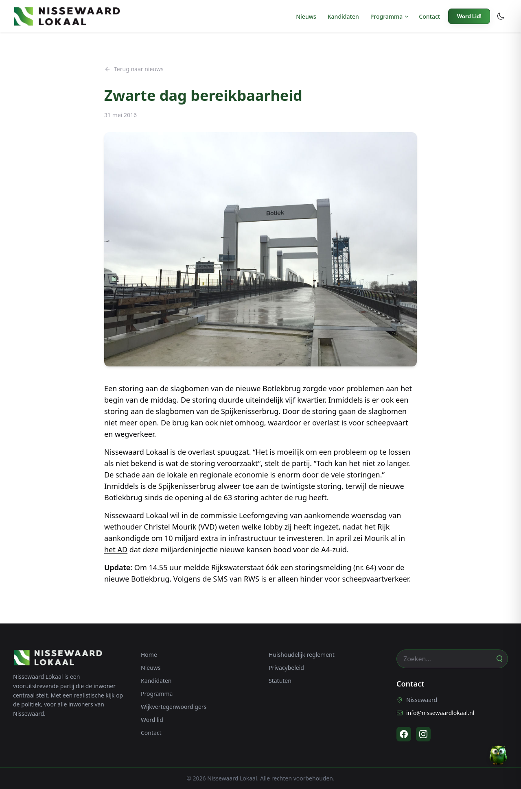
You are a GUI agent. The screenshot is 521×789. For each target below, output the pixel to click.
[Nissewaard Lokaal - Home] (66, 16)
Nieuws (306, 16)
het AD (115, 549)
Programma (386, 16)
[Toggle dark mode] (500, 16)
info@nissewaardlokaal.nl (435, 713)
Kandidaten (343, 16)
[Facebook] (403, 734)
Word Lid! (469, 16)
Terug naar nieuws (134, 69)
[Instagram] (423, 734)
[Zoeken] (499, 659)
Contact (429, 16)
